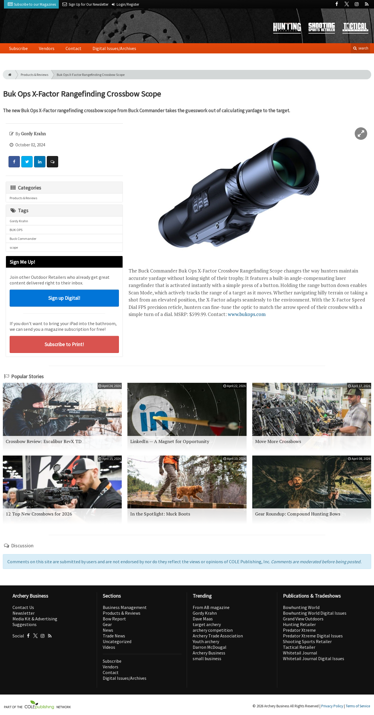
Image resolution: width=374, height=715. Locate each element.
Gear (107, 624)
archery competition (213, 630)
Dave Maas (203, 619)
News (108, 630)
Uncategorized (117, 641)
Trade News (114, 636)
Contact (73, 48)
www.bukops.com (247, 314)
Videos (109, 647)
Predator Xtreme (299, 630)
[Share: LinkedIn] (39, 161)
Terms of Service (358, 706)
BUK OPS (16, 230)
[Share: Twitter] (27, 161)
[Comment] (52, 161)
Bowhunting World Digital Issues (314, 613)
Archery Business (209, 653)
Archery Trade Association (218, 636)
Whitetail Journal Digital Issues (313, 658)
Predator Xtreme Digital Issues (313, 636)
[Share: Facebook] (14, 161)
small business (207, 658)
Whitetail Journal (300, 653)
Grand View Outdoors (303, 619)
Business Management (125, 607)
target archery (207, 624)
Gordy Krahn (19, 221)
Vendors (46, 48)
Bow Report (114, 619)
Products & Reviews (34, 74)
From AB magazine (211, 607)
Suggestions (24, 624)
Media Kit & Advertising (34, 619)
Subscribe (18, 48)
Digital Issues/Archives (114, 48)
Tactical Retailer (299, 647)
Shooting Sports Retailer (307, 641)
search (360, 48)
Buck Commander (23, 238)
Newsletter (23, 613)
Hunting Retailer (299, 624)
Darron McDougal (209, 647)
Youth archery (206, 641)
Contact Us (23, 607)
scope (14, 247)
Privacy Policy (332, 706)
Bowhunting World (301, 607)
